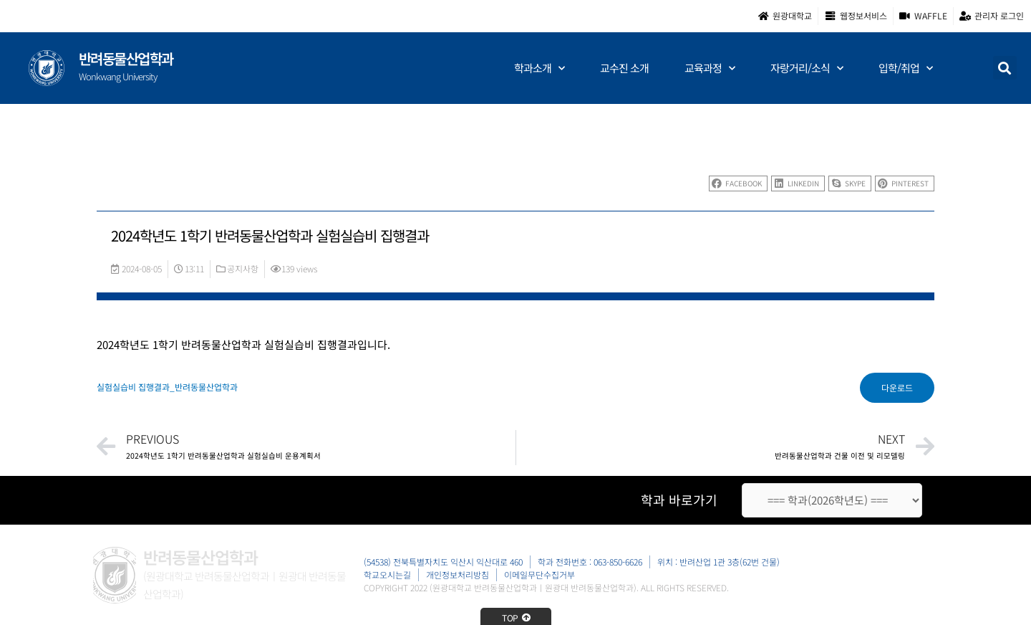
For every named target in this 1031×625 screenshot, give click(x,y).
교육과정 (709, 68)
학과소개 (539, 68)
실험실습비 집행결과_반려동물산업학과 (167, 387)
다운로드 (897, 387)
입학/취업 (905, 68)
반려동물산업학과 (126, 58)
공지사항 (242, 268)
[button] (1005, 68)
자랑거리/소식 (806, 68)
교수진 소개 (624, 67)
